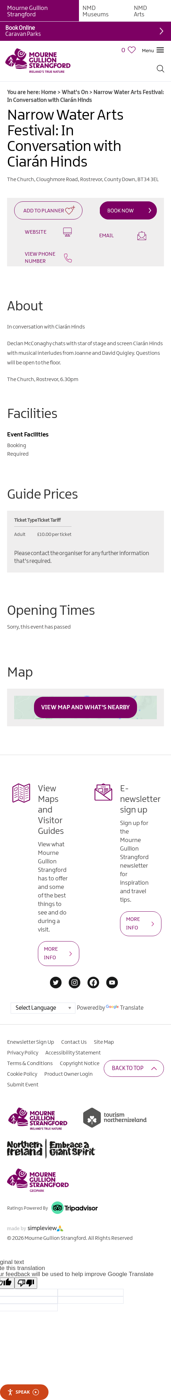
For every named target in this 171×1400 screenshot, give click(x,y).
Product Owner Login (68, 1074)
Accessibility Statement (73, 1053)
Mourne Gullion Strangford (27, 11)
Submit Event (23, 1085)
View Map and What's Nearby (85, 707)
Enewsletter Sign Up (30, 1042)
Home (48, 92)
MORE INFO (51, 953)
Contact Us (74, 1042)
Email (122, 235)
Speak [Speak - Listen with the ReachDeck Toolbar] (23, 1392)
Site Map (104, 1042)
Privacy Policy (22, 1053)
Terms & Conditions (30, 1064)
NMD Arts (140, 11)
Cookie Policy (22, 1074)
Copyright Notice (79, 1064)
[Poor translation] (26, 1283)
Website (48, 232)
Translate (124, 1008)
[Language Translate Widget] (43, 1008)
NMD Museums (95, 11)
